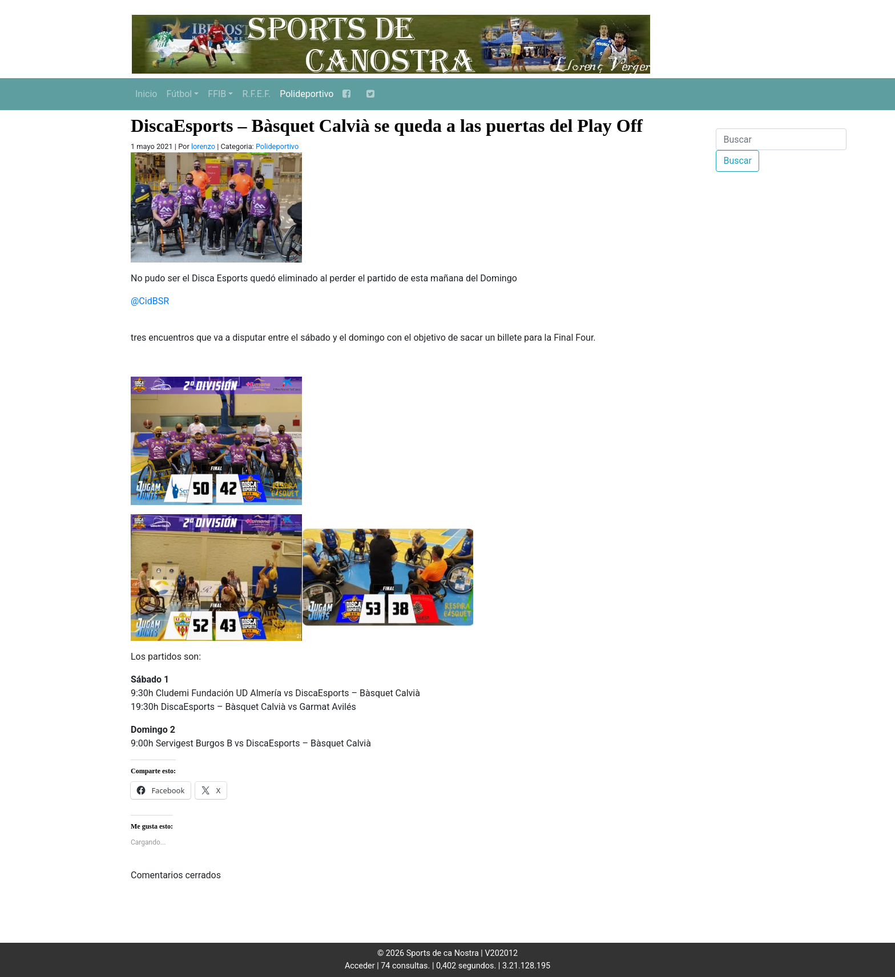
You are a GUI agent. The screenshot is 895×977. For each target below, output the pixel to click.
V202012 (501, 953)
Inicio (146, 93)
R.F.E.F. (256, 93)
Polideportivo (306, 93)
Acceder (360, 966)
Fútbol (179, 93)
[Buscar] (781, 139)
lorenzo (203, 146)
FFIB (217, 93)
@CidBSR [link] (150, 301)
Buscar (737, 160)
